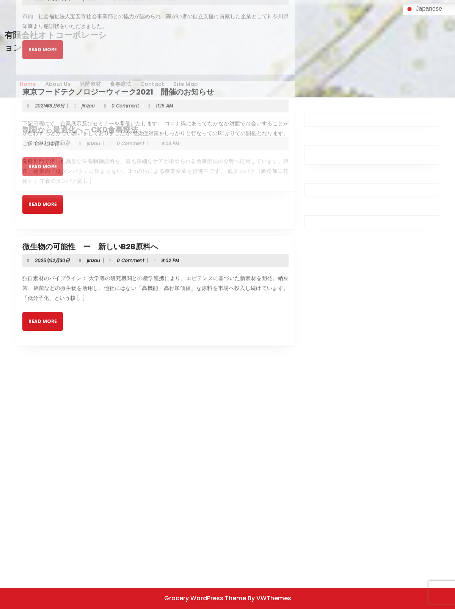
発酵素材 (90, 84)
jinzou (93, 117)
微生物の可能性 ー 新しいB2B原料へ (90, 220)
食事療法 (120, 84)
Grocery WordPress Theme (205, 598)
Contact (152, 84)
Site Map (185, 84)
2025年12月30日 (52, 117)
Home (28, 84)
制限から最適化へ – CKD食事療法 (80, 103)
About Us (58, 84)
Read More (45, 181)
